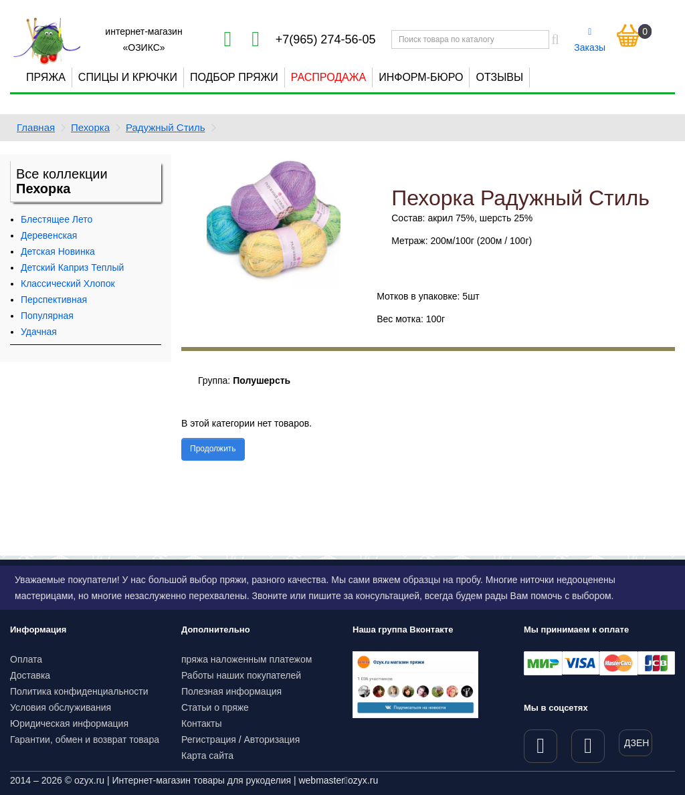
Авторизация (272, 739)
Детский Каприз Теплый (72, 267)
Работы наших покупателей (241, 675)
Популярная (47, 315)
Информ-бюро (421, 77)
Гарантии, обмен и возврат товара (84, 739)
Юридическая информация (69, 723)
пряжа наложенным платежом (246, 659)
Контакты (201, 723)
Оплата (26, 659)
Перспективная (54, 299)
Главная (36, 127)
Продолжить (213, 448)
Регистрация (208, 739)
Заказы (589, 40)
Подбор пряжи (234, 77)
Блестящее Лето (56, 219)
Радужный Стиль (165, 127)
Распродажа (328, 77)
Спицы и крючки (127, 77)
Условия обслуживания (60, 707)
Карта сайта (207, 755)
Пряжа (46, 77)
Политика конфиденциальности (79, 691)
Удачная (39, 331)
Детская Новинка (58, 251)
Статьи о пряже (215, 707)
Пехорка (90, 127)
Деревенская (49, 235)
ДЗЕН (636, 742)
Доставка (30, 675)
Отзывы (499, 77)
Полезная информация (231, 691)
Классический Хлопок (68, 283)
